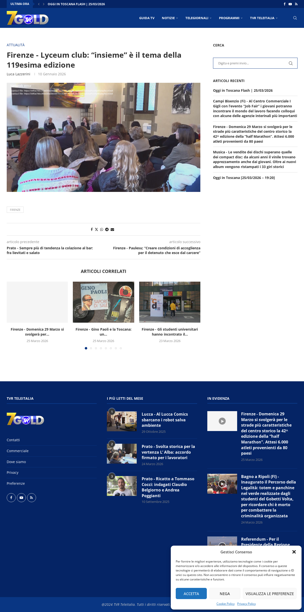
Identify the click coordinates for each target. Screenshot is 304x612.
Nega (225, 593)
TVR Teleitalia (262, 18)
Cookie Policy (226, 604)
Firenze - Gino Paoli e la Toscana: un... (103, 332)
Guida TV (146, 18)
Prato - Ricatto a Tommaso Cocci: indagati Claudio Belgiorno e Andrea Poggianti (168, 487)
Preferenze (16, 483)
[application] (104, 137)
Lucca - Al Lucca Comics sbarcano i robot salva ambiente (165, 419)
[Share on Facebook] (92, 229)
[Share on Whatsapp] (101, 229)
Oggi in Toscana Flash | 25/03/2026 (76, 4)
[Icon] (222, 421)
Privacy (12, 472)
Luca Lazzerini (18, 74)
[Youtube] (290, 4)
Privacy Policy (246, 604)
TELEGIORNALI (196, 18)
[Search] (295, 18)
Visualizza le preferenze (270, 593)
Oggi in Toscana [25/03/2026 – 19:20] (244, 177)
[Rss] (296, 4)
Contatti (13, 439)
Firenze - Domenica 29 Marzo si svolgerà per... (37, 332)
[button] (294, 551)
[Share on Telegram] (107, 229)
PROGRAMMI (229, 18)
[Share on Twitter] (96, 229)
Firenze (15, 210)
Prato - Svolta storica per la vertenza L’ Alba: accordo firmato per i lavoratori (168, 452)
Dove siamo (16, 461)
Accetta (191, 593)
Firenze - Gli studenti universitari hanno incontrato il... (170, 332)
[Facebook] (284, 4)
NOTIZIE (168, 18)
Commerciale (18, 450)
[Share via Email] (112, 229)
